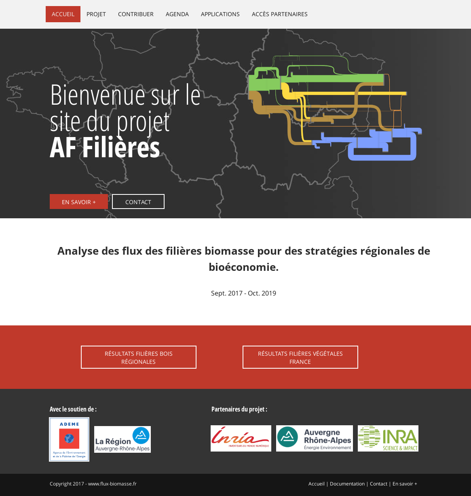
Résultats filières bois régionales (139, 357)
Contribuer (136, 14)
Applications (220, 14)
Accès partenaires (280, 14)
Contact (138, 202)
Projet (96, 14)
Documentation (347, 483)
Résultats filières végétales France (300, 357)
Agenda (177, 14)
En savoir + (79, 202)
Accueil (63, 14)
